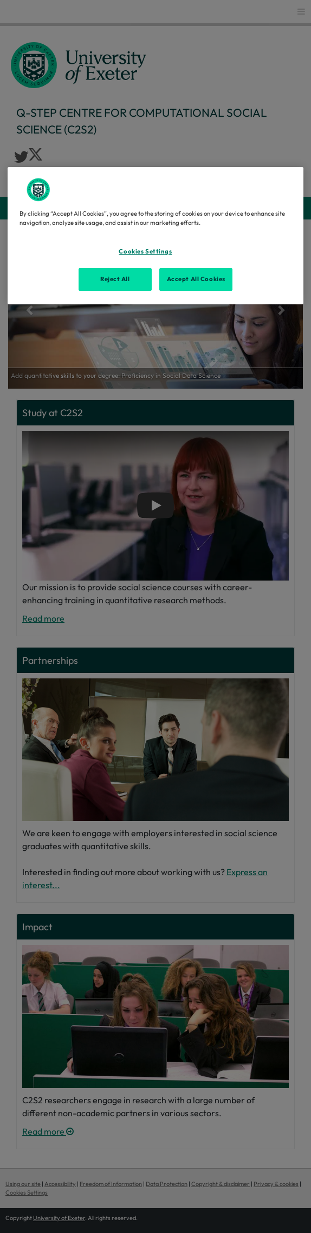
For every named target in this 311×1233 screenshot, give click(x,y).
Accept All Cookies (196, 279)
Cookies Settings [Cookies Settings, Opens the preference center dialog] (145, 251)
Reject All (115, 279)
